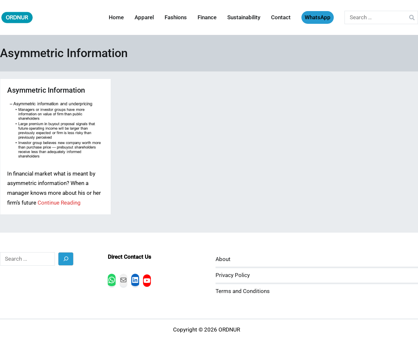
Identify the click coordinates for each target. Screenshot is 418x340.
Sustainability (243, 17)
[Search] (65, 259)
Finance (207, 17)
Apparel (144, 17)
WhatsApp (317, 17)
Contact (281, 17)
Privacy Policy (233, 275)
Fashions (176, 17)
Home (116, 17)
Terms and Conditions (243, 291)
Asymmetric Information (46, 90)
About (223, 259)
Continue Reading (59, 203)
